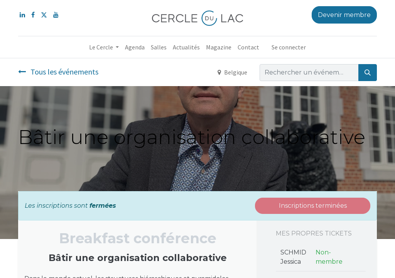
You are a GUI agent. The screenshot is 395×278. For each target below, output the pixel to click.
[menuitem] (135, 47)
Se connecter (289, 47)
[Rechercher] (367, 72)
